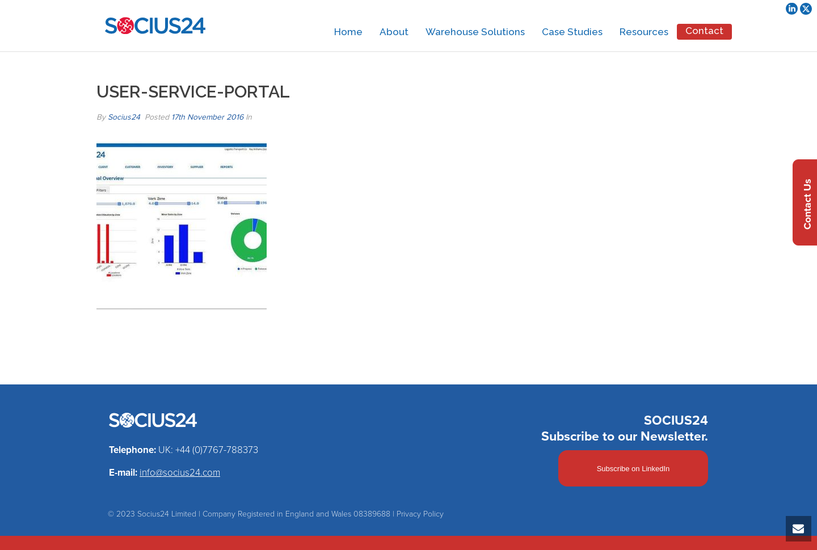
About (394, 31)
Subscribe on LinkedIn (633, 468)
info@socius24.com (180, 473)
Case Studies (572, 31)
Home (348, 31)
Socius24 (124, 117)
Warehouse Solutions (475, 31)
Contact (704, 30)
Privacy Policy (420, 514)
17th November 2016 (207, 117)
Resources (644, 31)
